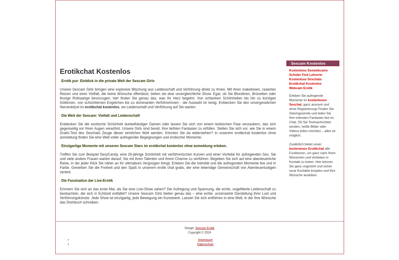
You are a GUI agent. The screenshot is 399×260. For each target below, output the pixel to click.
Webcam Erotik (301, 88)
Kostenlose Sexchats (305, 79)
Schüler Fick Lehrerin (305, 74)
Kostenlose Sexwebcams (308, 70)
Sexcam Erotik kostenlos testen (121, 6)
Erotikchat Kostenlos (305, 83)
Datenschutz (205, 244)
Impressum (205, 239)
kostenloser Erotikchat (306, 148)
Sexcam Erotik (205, 228)
